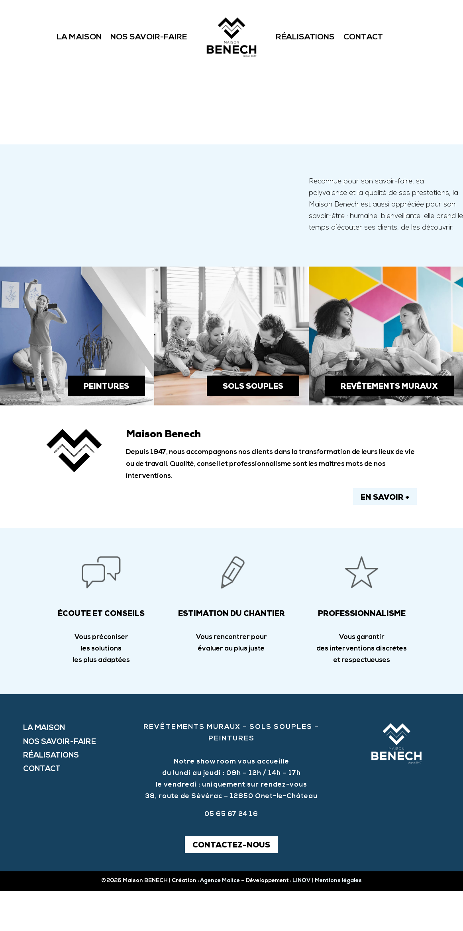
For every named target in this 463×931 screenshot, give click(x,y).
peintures (106, 427)
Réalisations (305, 37)
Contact (363, 37)
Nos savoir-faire (148, 37)
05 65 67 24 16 (231, 854)
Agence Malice (220, 921)
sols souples (253, 427)
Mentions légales (338, 921)
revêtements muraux (389, 427)
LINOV (301, 921)
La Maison (79, 37)
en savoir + (385, 538)
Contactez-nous (231, 886)
